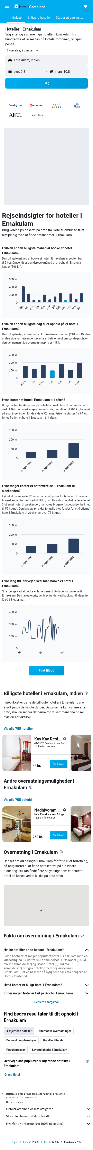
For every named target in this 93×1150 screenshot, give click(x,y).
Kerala (47, 1142)
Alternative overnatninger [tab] (54, 1031)
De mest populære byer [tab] (21, 1040)
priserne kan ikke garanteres (21, 1097)
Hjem (15, 1142)
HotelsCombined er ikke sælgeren (48, 1109)
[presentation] (86, 693)
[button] (6, 6)
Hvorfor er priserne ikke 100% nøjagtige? (48, 1123)
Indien (26, 1142)
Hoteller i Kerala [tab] (53, 1040)
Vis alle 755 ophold (18, 800)
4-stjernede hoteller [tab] (18, 1031)
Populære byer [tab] (15, 1049)
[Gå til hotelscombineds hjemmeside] (30, 6)
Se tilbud (58, 764)
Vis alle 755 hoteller (18, 729)
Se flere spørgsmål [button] (46, 1002)
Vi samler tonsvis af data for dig (48, 1116)
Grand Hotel (12, 1074)
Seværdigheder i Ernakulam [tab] (49, 1049)
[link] (46, 670)
